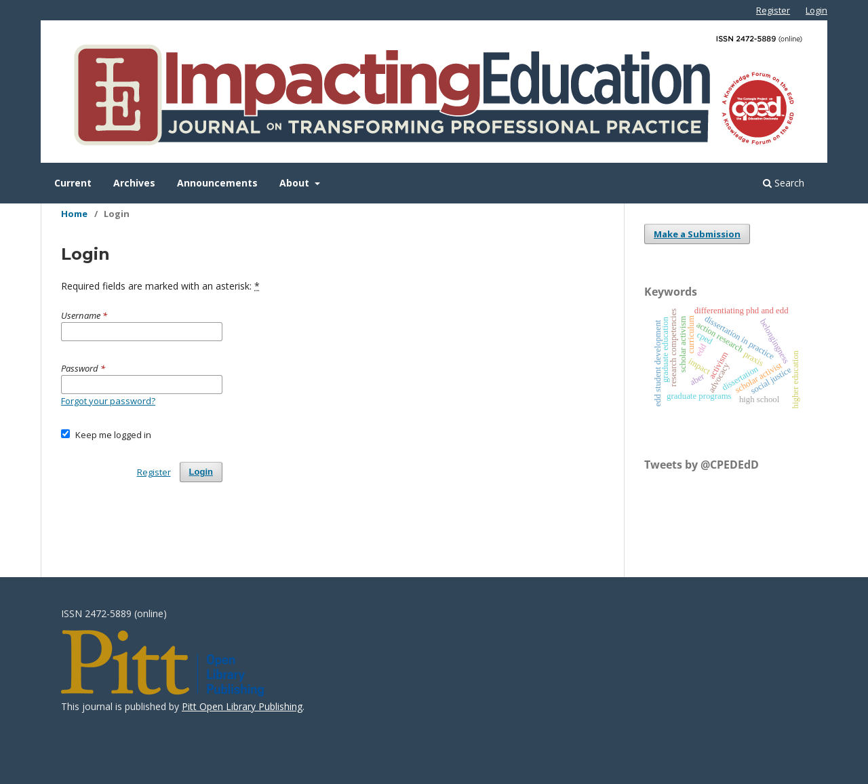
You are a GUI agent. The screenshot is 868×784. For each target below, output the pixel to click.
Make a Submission (697, 234)
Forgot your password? (108, 401)
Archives (134, 182)
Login (816, 10)
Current (73, 182)
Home (74, 214)
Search (783, 182)
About (295, 182)
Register (773, 10)
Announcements (217, 182)
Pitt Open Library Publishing (242, 706)
